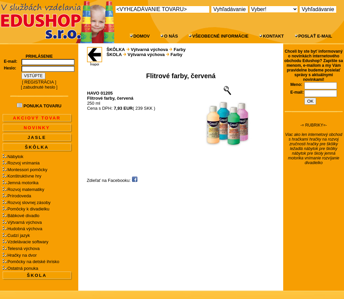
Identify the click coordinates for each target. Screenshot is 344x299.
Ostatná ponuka (22, 268)
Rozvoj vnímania (23, 162)
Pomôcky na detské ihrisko (33, 261)
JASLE (37, 137)
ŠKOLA (37, 275)
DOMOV (141, 36)
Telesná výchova (23, 248)
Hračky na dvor (22, 255)
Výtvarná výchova (24, 222)
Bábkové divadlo (23, 215)
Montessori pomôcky (27, 169)
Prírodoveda (19, 195)
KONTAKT (273, 36)
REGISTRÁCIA (39, 82)
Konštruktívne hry (24, 176)
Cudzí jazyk (18, 235)
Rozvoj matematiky (25, 189)
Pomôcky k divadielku (28, 208)
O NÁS (171, 36)
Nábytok (15, 156)
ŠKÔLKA (37, 147)
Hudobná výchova (24, 228)
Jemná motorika (22, 182)
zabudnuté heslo (39, 87)
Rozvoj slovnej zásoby (29, 202)
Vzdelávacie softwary (27, 241)
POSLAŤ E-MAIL (315, 36)
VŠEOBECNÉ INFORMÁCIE (220, 36)
